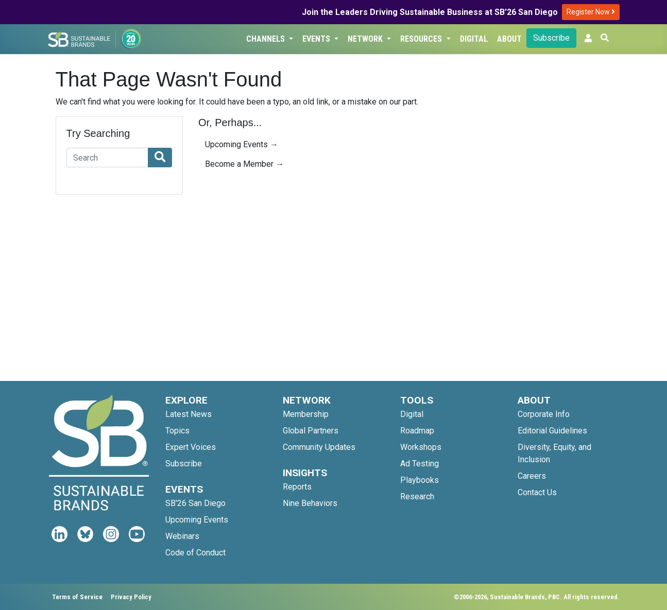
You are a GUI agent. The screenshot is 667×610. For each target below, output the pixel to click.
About (509, 39)
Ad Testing (419, 463)
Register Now (591, 12)
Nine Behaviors (310, 503)
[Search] (107, 157)
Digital (474, 39)
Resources (422, 39)
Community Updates (319, 447)
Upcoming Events (196, 520)
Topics (177, 430)
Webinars (182, 536)
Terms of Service (77, 597)
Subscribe (551, 38)
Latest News (188, 414)
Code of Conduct (195, 552)
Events (317, 39)
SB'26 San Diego (195, 503)
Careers (532, 476)
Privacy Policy (131, 597)
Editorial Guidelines (552, 430)
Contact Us (537, 492)
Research (417, 496)
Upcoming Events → (241, 144)
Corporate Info (544, 414)
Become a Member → (244, 164)
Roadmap (417, 430)
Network (366, 39)
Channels (266, 39)
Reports (297, 487)
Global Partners (310, 430)
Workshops (420, 447)
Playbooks (419, 480)
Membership (306, 414)
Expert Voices (190, 447)
